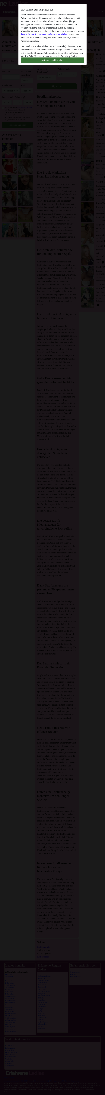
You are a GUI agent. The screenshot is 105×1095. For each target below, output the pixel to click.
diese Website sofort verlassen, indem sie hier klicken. (44, 34)
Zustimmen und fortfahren (52, 60)
